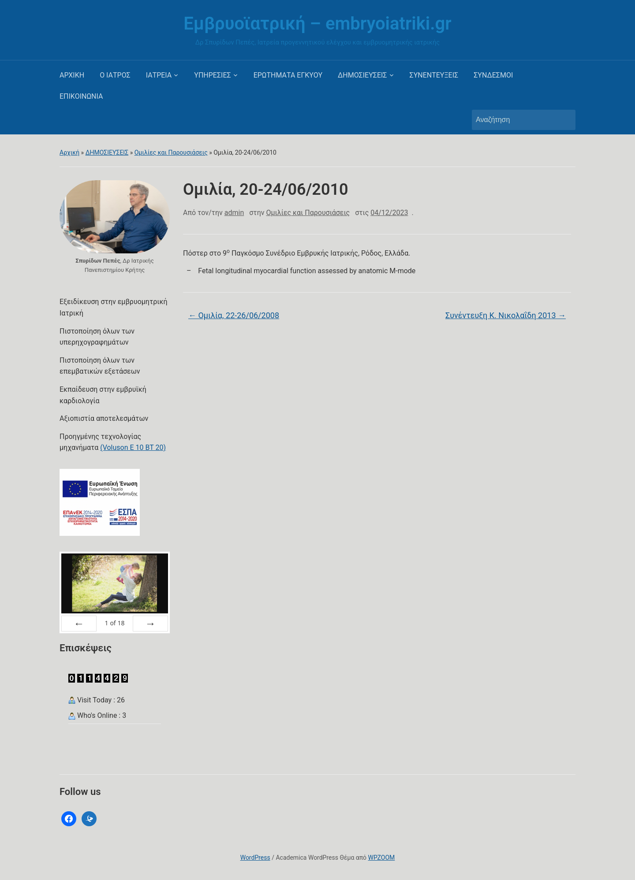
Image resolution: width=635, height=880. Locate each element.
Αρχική (69, 152)
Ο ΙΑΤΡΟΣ (115, 75)
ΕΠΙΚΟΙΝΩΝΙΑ (81, 96)
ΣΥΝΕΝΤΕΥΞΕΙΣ (434, 75)
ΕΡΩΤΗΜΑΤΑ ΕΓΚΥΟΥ (288, 75)
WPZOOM (381, 857)
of (114, 623)
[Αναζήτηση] (515, 119)
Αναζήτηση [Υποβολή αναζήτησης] (564, 120)
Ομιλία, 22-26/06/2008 (233, 315)
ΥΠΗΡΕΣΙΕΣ (212, 75)
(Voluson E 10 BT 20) (133, 447)
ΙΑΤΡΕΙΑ (159, 75)
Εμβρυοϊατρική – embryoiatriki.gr (317, 23)
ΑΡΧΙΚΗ (72, 75)
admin (234, 212)
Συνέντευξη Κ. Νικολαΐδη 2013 (505, 315)
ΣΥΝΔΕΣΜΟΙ (493, 75)
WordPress (255, 857)
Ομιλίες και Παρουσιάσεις (171, 152)
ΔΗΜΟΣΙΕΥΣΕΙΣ (362, 75)
